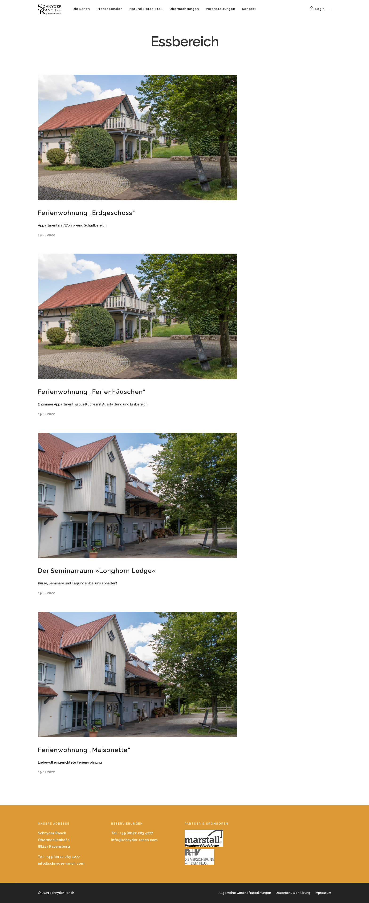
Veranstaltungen (220, 9)
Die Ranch (81, 9)
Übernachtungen (184, 9)
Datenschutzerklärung (293, 893)
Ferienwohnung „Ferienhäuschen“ (92, 391)
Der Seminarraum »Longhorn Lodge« (97, 570)
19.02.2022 (46, 235)
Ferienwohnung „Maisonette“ (84, 749)
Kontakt (249, 9)
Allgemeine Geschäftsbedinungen (245, 893)
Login (317, 9)
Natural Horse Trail (146, 9)
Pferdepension (110, 9)
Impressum (323, 893)
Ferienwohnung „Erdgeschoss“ (86, 212)
